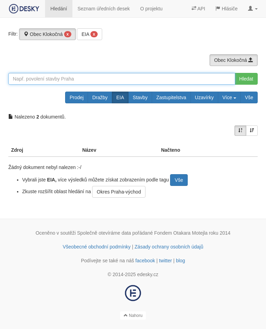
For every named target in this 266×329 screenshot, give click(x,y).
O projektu (151, 8)
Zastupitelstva (171, 97)
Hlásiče (226, 8)
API (198, 8)
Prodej (76, 97)
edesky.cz (147, 274)
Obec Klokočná (47, 34)
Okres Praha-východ (119, 192)
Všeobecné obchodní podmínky (97, 247)
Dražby (99, 97)
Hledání (58, 8)
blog (180, 260)
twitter (165, 260)
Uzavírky (204, 97)
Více (229, 97)
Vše (249, 97)
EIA (89, 34)
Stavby (140, 97)
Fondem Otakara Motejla (180, 233)
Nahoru (133, 315)
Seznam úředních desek (104, 8)
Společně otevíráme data (104, 233)
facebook (145, 260)
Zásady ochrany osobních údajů (169, 247)
